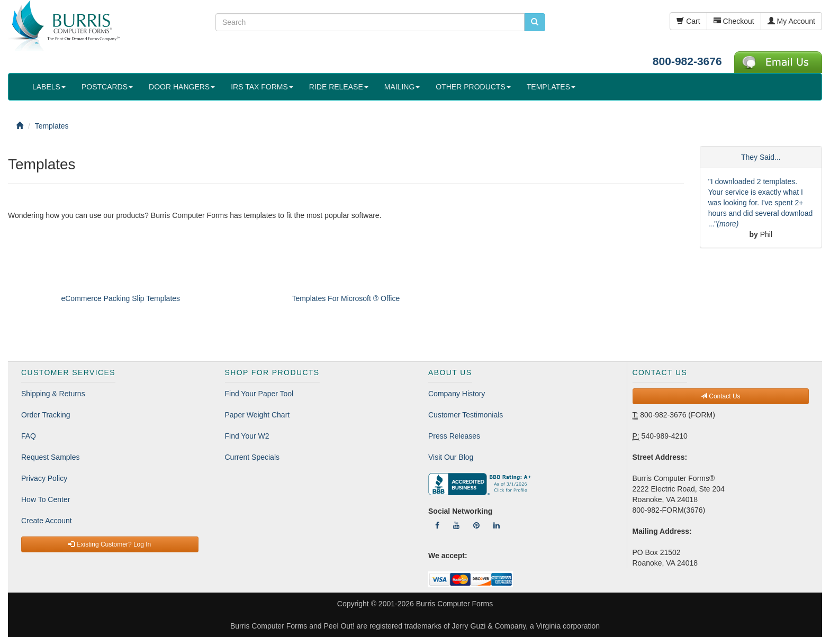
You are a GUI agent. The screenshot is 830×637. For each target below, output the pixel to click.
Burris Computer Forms (454, 603)
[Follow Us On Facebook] (437, 525)
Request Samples (50, 457)
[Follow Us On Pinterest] (476, 525)
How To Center (45, 499)
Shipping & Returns (53, 393)
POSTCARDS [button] (107, 87)
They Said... (761, 157)
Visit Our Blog (450, 457)
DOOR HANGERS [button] (182, 87)
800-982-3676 (687, 61)
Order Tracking (45, 415)
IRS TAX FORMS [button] (262, 87)
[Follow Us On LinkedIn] (496, 525)
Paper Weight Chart (257, 415)
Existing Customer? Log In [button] (109, 544)
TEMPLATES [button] (551, 87)
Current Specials (252, 457)
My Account (791, 21)
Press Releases (454, 436)
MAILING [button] (402, 87)
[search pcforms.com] (534, 22)
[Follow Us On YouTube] (456, 525)
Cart (688, 21)
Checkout (734, 21)
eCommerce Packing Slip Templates (120, 298)
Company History (456, 393)
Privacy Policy (44, 478)
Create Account (46, 520)
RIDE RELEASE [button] (338, 87)
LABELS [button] (49, 87)
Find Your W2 (247, 436)
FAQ (28, 436)
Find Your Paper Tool (259, 393)
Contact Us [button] (721, 396)
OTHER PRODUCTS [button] (473, 87)
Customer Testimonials (465, 415)
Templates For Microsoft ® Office (346, 298)
